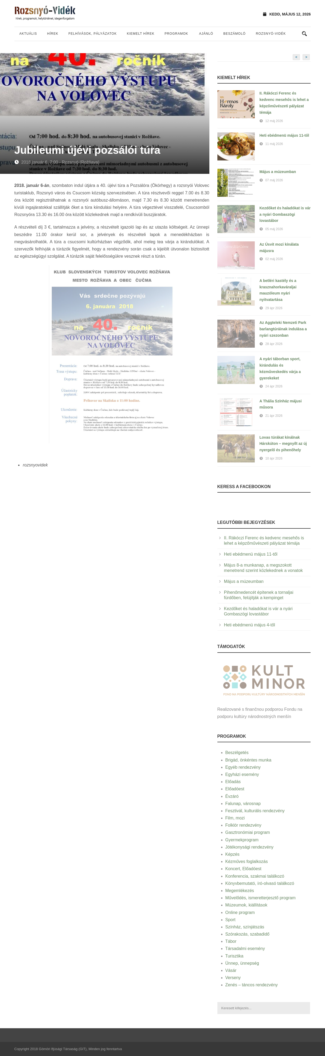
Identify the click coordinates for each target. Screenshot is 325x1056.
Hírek (52, 34)
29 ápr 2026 (274, 308)
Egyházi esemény (242, 774)
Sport (230, 919)
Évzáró (232, 796)
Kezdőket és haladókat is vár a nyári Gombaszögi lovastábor (285, 214)
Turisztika (234, 956)
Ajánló (206, 34)
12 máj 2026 (274, 121)
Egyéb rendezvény (243, 767)
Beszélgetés (237, 752)
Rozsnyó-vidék (271, 34)
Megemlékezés (239, 890)
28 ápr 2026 (274, 344)
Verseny (233, 977)
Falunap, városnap (243, 803)
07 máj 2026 (274, 180)
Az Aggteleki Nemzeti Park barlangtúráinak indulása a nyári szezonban (283, 328)
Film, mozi (235, 818)
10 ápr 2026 (274, 458)
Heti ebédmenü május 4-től (249, 625)
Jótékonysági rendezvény (249, 847)
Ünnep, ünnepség (242, 963)
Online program (240, 912)
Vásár (231, 970)
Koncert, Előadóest (243, 868)
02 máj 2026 (274, 259)
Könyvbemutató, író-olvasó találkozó (259, 883)
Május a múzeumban (278, 172)
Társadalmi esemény (245, 948)
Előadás (233, 781)
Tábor (231, 941)
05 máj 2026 (274, 229)
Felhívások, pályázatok (92, 34)
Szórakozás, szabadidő (247, 934)
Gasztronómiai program (247, 832)
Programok (176, 34)
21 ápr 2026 (274, 416)
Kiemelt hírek (140, 34)
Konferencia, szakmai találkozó (254, 876)
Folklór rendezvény (243, 825)
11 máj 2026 (274, 144)
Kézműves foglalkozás (246, 861)
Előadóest (234, 789)
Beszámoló (234, 34)
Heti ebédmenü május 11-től (284, 135)
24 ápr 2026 (274, 386)
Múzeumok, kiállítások (246, 905)
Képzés (232, 854)
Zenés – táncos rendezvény (251, 985)
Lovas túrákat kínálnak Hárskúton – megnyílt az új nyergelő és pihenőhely (283, 443)
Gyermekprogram (242, 840)
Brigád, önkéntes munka (248, 760)
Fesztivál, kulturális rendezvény (255, 810)
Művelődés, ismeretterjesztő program (260, 898)
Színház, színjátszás (244, 927)
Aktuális (28, 34)
